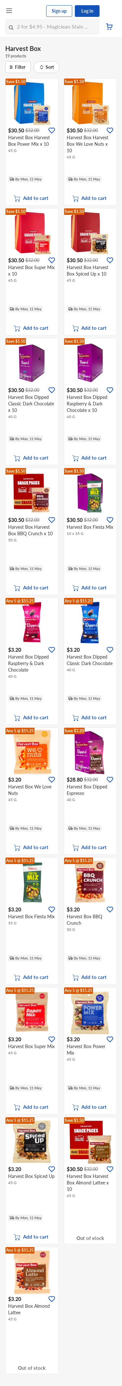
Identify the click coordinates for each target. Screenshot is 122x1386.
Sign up (59, 11)
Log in (87, 11)
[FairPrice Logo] (30, 11)
